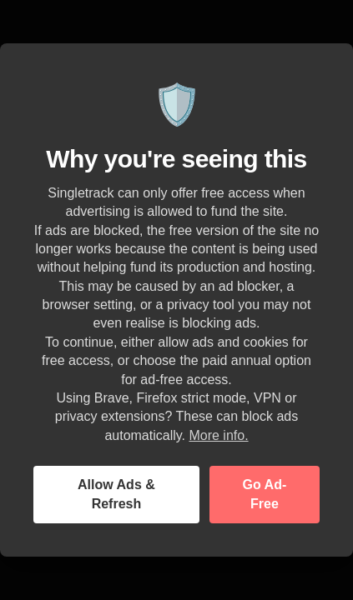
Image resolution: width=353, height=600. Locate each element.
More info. (218, 435)
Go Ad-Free (265, 494)
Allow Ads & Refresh (116, 494)
